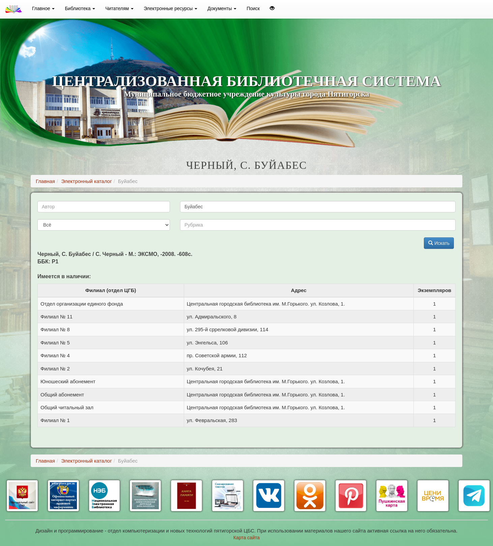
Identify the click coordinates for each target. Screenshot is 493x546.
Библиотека (80, 8)
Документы (221, 8)
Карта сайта (246, 537)
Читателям (119, 8)
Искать (439, 243)
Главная (45, 181)
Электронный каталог (86, 181)
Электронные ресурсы (170, 8)
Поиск (253, 8)
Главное (43, 8)
